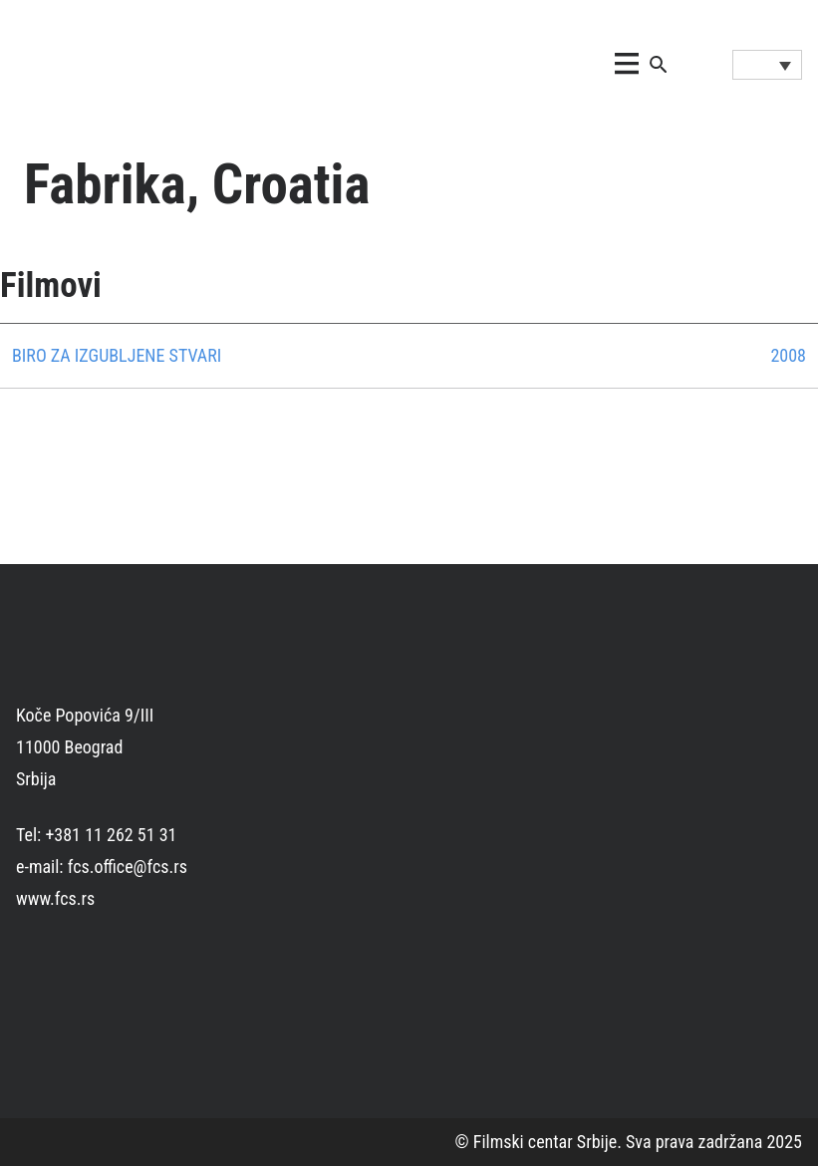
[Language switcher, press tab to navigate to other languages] (767, 65)
